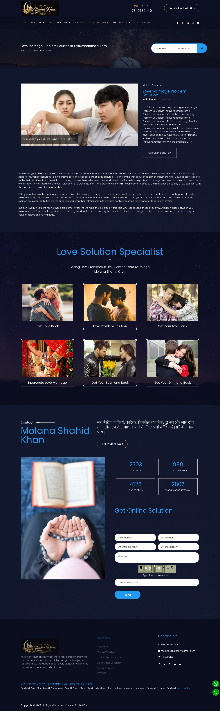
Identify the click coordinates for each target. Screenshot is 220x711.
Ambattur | (141, 688)
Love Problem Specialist (44, 50)
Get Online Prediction (182, 8)
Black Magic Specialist (109, 660)
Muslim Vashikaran (58, 23)
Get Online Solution (159, 152)
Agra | (33, 688)
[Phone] (215, 692)
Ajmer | (76, 688)
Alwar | (110, 688)
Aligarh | (91, 688)
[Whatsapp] (215, 683)
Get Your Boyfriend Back (110, 382)
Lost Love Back (47, 326)
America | (151, 688)
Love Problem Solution (110, 326)
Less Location (184, 688)
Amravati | (161, 688)
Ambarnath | (130, 688)
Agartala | (25, 688)
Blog (136, 23)
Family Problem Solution (105, 668)
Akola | (83, 688)
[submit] (202, 48)
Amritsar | (171, 688)
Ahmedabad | (43, 688)
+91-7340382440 (142, 8)
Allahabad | (101, 688)
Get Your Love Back (172, 326)
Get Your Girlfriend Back (172, 382)
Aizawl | (68, 688)
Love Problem (80, 23)
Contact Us (164, 99)
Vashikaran (36, 23)
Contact (146, 23)
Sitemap (132, 660)
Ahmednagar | (57, 688)
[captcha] (157, 582)
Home (23, 23)
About (131, 650)
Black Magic (99, 23)
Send (127, 595)
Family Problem (120, 23)
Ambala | (118, 688)
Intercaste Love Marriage (47, 382)
